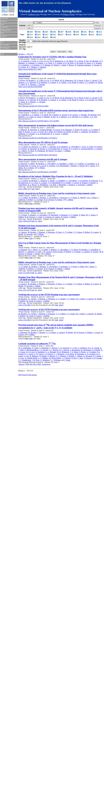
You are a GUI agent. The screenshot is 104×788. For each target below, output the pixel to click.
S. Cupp (33, 61)
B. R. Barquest (66, 130)
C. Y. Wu (73, 348)
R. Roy (74, 358)
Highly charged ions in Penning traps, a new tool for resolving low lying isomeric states (56, 262)
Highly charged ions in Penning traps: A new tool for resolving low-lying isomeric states (56, 193)
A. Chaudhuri (62, 164)
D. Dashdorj (40, 352)
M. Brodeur (94, 61)
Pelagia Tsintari (69, 14)
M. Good (29, 301)
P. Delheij (29, 200)
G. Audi (39, 217)
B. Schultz (67, 132)
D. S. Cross (30, 352)
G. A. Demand (50, 352)
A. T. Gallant (57, 63)
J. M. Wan (35, 360)
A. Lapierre (22, 232)
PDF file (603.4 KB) (33, 364)
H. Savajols (28, 234)
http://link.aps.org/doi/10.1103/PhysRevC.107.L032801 (38, 121)
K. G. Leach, (55, 134)
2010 (84, 32)
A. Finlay (76, 130)
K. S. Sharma (32, 67)
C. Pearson (53, 348)
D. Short (75, 132)
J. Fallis (70, 164)
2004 (38, 32)
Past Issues (3, 21)
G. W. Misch (68, 61)
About (2, 33)
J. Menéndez (61, 185)
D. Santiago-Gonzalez (83, 65)
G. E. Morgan (46, 65)
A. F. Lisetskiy (90, 354)
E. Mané (82, 215)
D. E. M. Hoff (68, 63)
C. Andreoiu (83, 132)
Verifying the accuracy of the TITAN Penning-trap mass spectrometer (49, 294)
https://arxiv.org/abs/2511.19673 (30, 69)
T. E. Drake (74, 352)
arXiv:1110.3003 (24, 305)
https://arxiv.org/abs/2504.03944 (30, 87)
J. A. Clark (48, 63)
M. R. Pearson (49, 200)
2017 (61, 35)
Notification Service (6, 30)
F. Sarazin (87, 358)
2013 (30, 35)
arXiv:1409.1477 (24, 189)
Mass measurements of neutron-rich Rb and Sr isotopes (42, 159)
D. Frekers (98, 147)
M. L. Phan (49, 132)
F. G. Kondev (97, 63)
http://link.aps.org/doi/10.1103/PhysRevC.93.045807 (37, 172)
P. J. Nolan (97, 356)
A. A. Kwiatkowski (43, 134)
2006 (53, 32)
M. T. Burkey (54, 115)
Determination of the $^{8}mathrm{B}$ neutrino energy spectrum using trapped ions (56, 110)
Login (2, 53)
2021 (91, 35)
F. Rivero (70, 65)
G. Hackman (44, 348)
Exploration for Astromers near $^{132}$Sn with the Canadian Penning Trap (52, 57)
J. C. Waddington (24, 360)
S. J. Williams (56, 360)
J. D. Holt (52, 185)
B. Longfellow (23, 115)
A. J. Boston (53, 350)
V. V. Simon (72, 198)
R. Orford (55, 65)
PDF (31, 204)
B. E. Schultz (29, 168)
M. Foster (84, 130)
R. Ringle (58, 200)
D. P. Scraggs (97, 358)
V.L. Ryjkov (32, 299)
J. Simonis (71, 185)
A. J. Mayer (22, 151)
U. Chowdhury (74, 147)
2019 (76, 35)
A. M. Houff (78, 63)
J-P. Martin (43, 356)
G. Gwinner (30, 134)
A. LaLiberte (35, 65)
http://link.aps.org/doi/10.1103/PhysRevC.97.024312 (37, 138)
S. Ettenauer (63, 198)
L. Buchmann (75, 350)
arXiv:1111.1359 (24, 290)
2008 (68, 32)
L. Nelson (78, 356)
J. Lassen (75, 183)
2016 (53, 35)
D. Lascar (38, 117)
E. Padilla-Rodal (31, 358)
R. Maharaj (34, 356)
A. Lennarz (98, 149)
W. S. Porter (78, 61)
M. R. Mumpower (56, 61)
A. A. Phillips (43, 358)
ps (36, 221)
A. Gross (40, 61)
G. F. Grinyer (48, 354)
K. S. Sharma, (31, 102)
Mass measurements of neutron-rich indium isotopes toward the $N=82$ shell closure (55, 125)
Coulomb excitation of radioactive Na (37, 343)
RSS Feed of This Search (27, 375)
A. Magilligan (43, 185)
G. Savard (95, 65)
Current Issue (4, 18)
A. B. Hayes (69, 354)
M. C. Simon (90, 166)
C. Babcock (22, 130)
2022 (99, 35)
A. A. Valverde (23, 61)
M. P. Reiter (58, 132)
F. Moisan (51, 356)
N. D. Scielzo (73, 115)
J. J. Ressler (66, 358)
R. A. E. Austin (93, 348)
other (37, 189)
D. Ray (86, 61)
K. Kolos (87, 63)
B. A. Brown (32, 185)
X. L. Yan (93, 117)
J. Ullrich (36, 254)
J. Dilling (64, 134)
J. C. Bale (42, 147)
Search (2, 24)
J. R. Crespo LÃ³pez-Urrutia (52, 252)
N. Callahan (30, 63)
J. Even (83, 147)
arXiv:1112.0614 (24, 273)
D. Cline (35, 348)
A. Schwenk (80, 185)
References (46, 364)
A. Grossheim (89, 164)
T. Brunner (42, 198)
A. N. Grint (38, 354)
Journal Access (4, 27)
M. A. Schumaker (24, 348)
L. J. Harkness (59, 354)
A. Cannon (39, 63)
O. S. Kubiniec (23, 65)
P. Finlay (59, 232)
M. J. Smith (80, 299)
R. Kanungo (79, 354)
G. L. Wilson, (84, 117)
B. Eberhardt (53, 215)
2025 (45, 37)
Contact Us (4, 36)
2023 (30, 37)
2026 (53, 37)
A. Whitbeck (45, 360)
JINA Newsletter (5, 45)
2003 (30, 32)
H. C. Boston (64, 350)
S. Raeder (92, 183)
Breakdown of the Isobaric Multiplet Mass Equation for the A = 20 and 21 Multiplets (55, 176)
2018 (68, 35)
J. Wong (67, 360)
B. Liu (46, 61)
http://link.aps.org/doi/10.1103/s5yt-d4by (33, 106)
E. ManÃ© (82, 198)
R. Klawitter (32, 130)
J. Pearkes (73, 166)
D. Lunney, (58, 151)
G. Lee (26, 356)
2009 (76, 32)
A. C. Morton (61, 356)
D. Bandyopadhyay (31, 350)
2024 (38, 37)
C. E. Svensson (64, 348)
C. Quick (63, 65)
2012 (99, 32)
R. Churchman (86, 350)
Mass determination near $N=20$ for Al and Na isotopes (43, 142)
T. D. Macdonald (62, 166)
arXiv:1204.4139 (24, 221)
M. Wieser (49, 151)
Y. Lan (33, 132)
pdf (33, 189)
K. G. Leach (73, 149)
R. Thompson (40, 151)
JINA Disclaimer (5, 48)
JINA (2, 42)
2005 (45, 32)
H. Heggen (84, 183)
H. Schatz (64, 217)
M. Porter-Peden (55, 358)
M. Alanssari (33, 147)
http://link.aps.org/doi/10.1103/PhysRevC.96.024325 (37, 155)
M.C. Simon (89, 267)
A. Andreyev (82, 348)
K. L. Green (28, 354)
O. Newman (87, 356)
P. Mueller (46, 117)
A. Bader (31, 164)
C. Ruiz (80, 358)
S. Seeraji (81, 166)
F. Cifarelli (96, 350)
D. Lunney (56, 217)
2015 (45, 35)
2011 (91, 32)
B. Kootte (26, 132)
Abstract (21, 364)
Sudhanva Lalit (33, 14)
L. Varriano (42, 67)
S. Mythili (70, 356)
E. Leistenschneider (45, 130)
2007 (61, 32)
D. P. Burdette (42, 82)
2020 (84, 35)
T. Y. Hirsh (44, 115)
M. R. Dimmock (63, 352)
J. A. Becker (43, 350)
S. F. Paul (40, 132)
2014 (38, 35)
